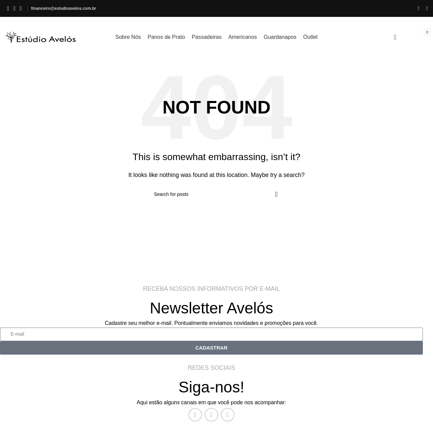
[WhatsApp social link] (21, 8)
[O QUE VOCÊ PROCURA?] (216, 194)
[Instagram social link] (15, 8)
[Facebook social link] (8, 8)
